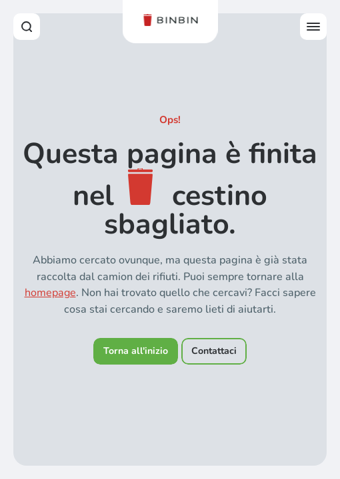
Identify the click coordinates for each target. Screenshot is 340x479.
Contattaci (214, 351)
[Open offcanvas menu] (313, 26)
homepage (50, 292)
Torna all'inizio (135, 351)
